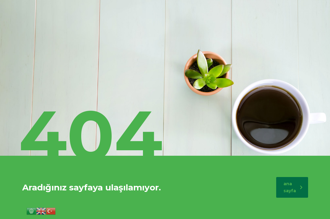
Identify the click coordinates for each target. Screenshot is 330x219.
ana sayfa (293, 187)
